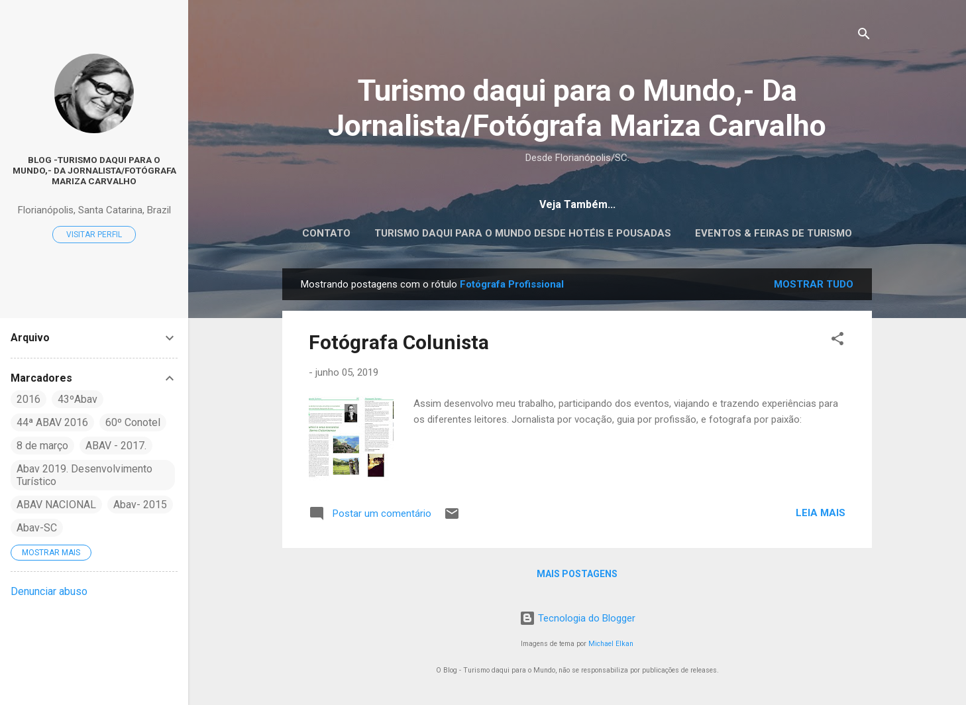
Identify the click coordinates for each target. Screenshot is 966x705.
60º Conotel (132, 422)
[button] (837, 341)
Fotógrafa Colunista (399, 342)
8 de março (42, 445)
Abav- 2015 (140, 504)
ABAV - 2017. (115, 445)
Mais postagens (577, 574)
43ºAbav (77, 399)
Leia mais (820, 513)
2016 (28, 399)
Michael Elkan (610, 643)
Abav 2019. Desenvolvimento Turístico (84, 475)
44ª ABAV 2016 (52, 422)
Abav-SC (37, 527)
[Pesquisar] (864, 36)
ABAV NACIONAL (56, 504)
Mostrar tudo (813, 284)
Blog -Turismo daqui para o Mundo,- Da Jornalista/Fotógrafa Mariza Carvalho (94, 170)
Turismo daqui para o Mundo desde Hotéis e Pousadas (522, 233)
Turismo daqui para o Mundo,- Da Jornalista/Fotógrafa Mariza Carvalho (577, 108)
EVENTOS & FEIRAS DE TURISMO (773, 233)
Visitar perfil (94, 234)
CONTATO (326, 233)
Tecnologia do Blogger (577, 618)
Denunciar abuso (49, 591)
